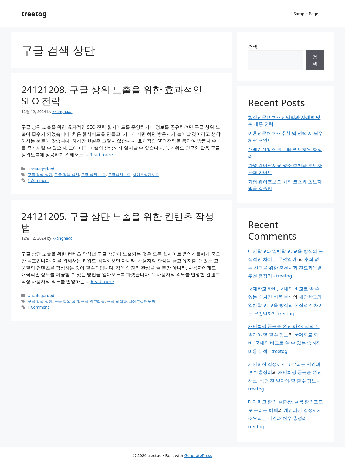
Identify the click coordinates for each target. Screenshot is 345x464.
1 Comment (38, 180)
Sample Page (306, 13)
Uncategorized (41, 168)
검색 (252, 47)
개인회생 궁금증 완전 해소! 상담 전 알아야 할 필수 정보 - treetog (285, 380)
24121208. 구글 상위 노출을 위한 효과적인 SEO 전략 (111, 95)
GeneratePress (198, 455)
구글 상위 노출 (93, 174)
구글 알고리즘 (93, 301)
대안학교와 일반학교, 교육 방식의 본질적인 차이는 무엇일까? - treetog (285, 305)
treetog (34, 13)
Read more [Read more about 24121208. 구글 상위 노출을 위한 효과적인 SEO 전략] (101, 154)
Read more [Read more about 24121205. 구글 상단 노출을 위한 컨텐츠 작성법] (102, 281)
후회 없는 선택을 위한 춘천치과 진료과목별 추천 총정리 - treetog (285, 267)
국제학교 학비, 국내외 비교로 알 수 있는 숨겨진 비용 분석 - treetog (284, 343)
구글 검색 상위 (66, 174)
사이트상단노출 (146, 174)
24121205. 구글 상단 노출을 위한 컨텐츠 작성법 (117, 222)
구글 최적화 (117, 301)
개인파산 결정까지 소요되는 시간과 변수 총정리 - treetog (285, 418)
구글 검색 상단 (40, 174)
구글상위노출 (119, 174)
